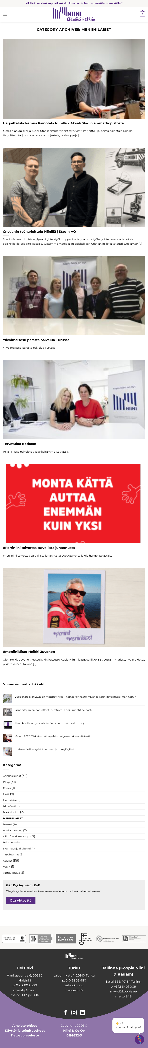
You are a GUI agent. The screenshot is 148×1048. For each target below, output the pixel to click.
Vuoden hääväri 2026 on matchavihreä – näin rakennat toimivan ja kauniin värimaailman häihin (75, 696)
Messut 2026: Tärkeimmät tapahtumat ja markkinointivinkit (52, 736)
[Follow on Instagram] (74, 1013)
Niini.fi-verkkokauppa (17, 836)
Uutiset (7, 860)
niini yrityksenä (12, 830)
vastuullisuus (11, 872)
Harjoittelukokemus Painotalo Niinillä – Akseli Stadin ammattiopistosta (63, 123)
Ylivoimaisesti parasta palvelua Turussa (36, 340)
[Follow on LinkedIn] (82, 1013)
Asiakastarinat (12, 776)
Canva (7, 788)
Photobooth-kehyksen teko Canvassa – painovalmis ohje (50, 723)
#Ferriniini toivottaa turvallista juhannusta (39, 548)
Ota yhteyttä (21, 900)
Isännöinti (9, 806)
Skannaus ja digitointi (17, 848)
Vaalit (6, 866)
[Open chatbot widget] (139, 1039)
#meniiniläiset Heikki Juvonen (29, 652)
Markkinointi (11, 812)
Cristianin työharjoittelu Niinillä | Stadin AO (39, 232)
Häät (6, 794)
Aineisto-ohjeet (24, 1025)
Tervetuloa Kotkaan (19, 444)
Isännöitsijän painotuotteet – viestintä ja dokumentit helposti (53, 710)
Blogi (6, 782)
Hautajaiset (10, 800)
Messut (7, 824)
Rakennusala (11, 842)
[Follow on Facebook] (65, 1013)
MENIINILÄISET (13, 818)
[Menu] (5, 14)
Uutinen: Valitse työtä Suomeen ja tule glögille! (44, 749)
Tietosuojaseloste (25, 1035)
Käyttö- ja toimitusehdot (25, 1030)
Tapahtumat (11, 854)
